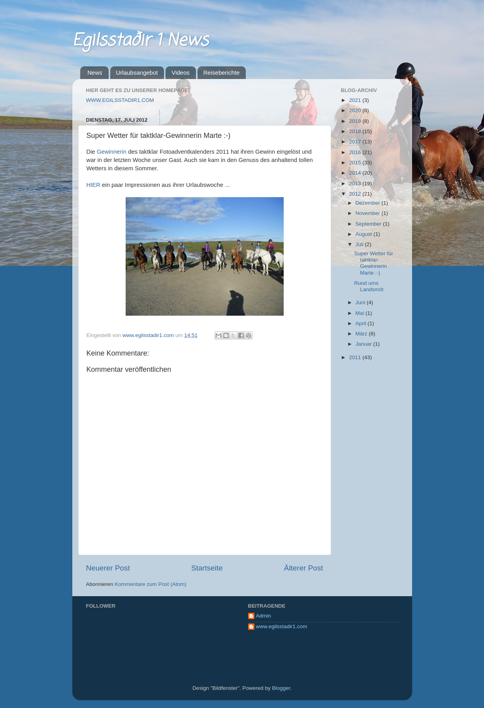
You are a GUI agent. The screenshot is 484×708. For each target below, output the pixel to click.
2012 (355, 194)
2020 (355, 110)
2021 (355, 100)
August (365, 234)
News (94, 72)
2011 (355, 357)
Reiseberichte (221, 72)
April (362, 323)
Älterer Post (303, 568)
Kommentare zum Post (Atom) (150, 584)
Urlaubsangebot (137, 72)
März (362, 334)
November (369, 213)
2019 (355, 121)
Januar (364, 344)
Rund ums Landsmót (368, 286)
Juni (361, 302)
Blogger (281, 688)
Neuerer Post (108, 568)
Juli (360, 244)
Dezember (369, 203)
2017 (355, 142)
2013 (355, 183)
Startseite (207, 568)
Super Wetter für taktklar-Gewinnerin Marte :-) (373, 263)
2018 (355, 131)
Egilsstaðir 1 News (140, 40)
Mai (361, 313)
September (369, 224)
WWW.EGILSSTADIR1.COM (120, 100)
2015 (355, 163)
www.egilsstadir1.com (281, 626)
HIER (94, 185)
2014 (355, 173)
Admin (263, 616)
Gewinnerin (112, 152)
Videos (180, 72)
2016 (355, 152)
